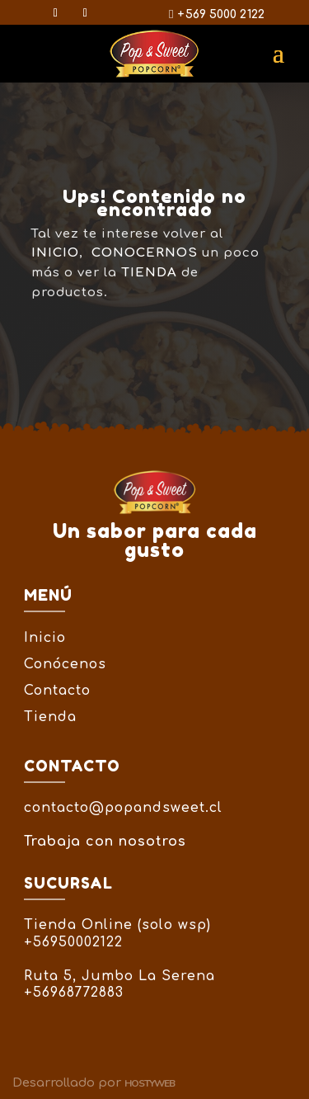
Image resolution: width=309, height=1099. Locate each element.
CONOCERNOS (144, 253)
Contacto (57, 690)
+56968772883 (74, 992)
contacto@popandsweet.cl (123, 807)
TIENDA (149, 273)
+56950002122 (73, 942)
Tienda (50, 717)
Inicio (45, 637)
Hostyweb (149, 1083)
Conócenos (65, 664)
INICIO (55, 253)
